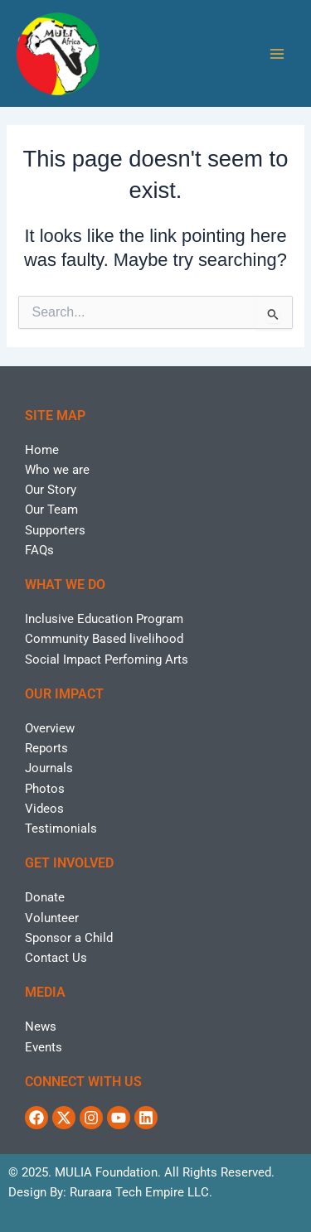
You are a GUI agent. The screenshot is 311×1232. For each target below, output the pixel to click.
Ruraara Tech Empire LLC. (141, 1192)
